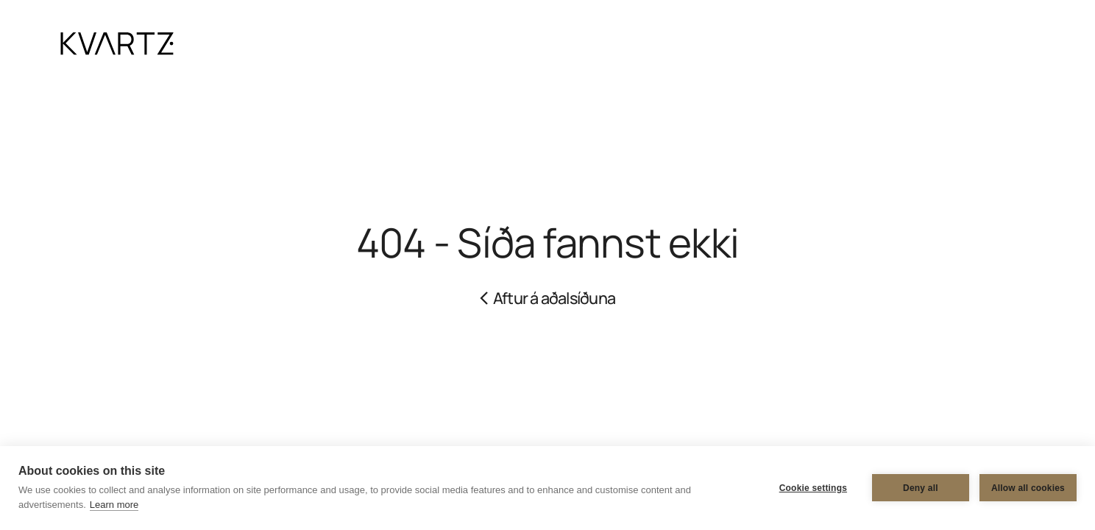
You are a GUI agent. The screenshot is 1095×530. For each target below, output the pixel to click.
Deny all (920, 488)
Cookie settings (813, 488)
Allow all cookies (1028, 488)
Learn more (114, 504)
